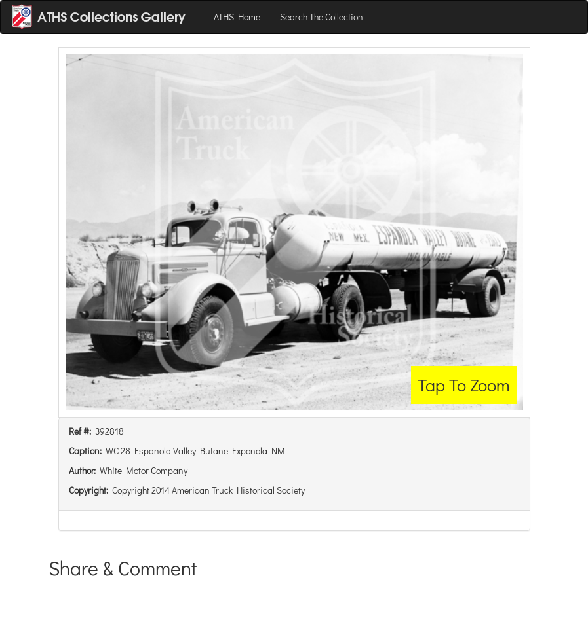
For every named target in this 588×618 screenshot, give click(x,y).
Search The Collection (321, 16)
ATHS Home (237, 16)
